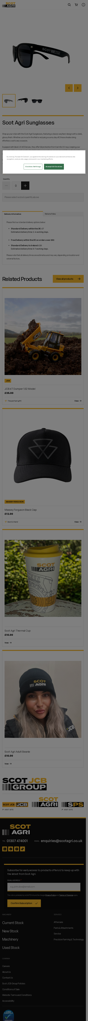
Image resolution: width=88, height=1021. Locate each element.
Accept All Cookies (54, 167)
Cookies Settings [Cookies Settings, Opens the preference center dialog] (33, 167)
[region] (44, 162)
